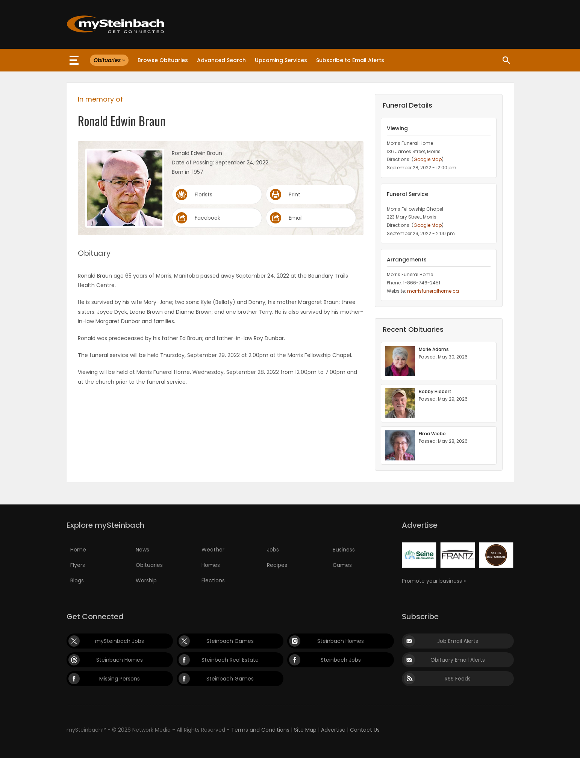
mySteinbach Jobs (119, 641)
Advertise (333, 730)
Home (78, 549)
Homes (210, 565)
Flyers (77, 565)
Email (296, 218)
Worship (146, 580)
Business (344, 549)
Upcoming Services (281, 60)
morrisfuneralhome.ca (433, 291)
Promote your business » (434, 581)
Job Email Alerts (457, 641)
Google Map (427, 159)
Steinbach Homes (340, 641)
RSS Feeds (458, 678)
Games (342, 565)
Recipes (277, 565)
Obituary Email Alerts (457, 660)
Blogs (77, 580)
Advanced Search (221, 60)
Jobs (273, 549)
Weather (212, 549)
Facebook (207, 218)
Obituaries (149, 565)
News (142, 549)
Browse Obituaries (163, 60)
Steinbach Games (230, 641)
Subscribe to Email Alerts (350, 60)
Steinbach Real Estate (230, 660)
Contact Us (365, 730)
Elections (213, 580)
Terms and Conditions (260, 730)
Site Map (305, 730)
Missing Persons (119, 678)
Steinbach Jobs (341, 660)
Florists (203, 194)
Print (294, 194)
